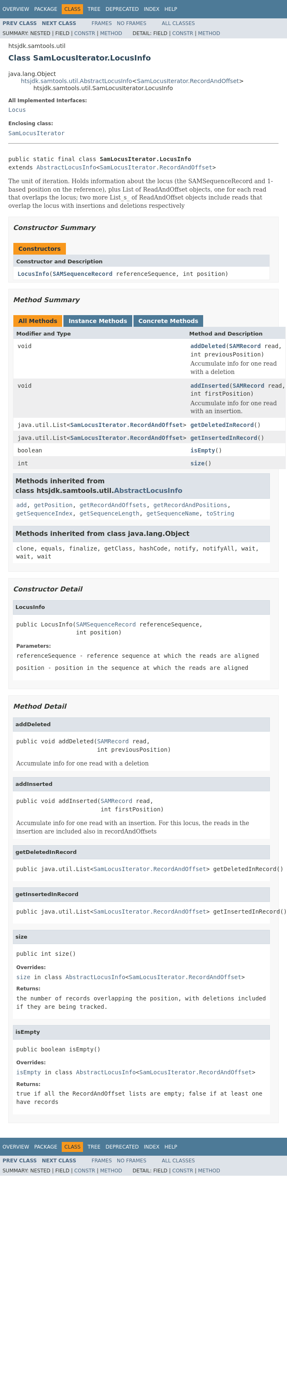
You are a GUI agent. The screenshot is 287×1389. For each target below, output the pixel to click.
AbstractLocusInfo (66, 167)
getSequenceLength (109, 513)
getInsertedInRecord (224, 437)
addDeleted (208, 346)
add (21, 505)
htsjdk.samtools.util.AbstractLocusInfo (76, 81)
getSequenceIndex (44, 513)
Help (170, 9)
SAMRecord (245, 346)
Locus (17, 109)
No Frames (131, 23)
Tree (94, 9)
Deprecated (122, 9)
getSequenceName (172, 513)
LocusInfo (33, 273)
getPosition (53, 505)
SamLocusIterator (36, 133)
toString (220, 513)
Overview (16, 9)
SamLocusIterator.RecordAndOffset (188, 81)
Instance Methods (97, 321)
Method (111, 33)
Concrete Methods (168, 321)
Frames (102, 23)
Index (152, 9)
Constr (84, 33)
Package (45, 9)
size (198, 463)
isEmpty (203, 450)
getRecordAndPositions (190, 505)
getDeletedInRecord (222, 425)
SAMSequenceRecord (82, 273)
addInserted (210, 385)
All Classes (178, 23)
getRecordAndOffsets (113, 505)
